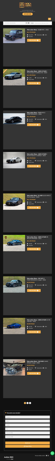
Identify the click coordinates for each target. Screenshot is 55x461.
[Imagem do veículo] (14, 36)
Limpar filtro (28, 446)
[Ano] (27, 428)
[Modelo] (27, 424)
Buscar (27, 443)
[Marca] (27, 421)
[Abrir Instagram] (48, 455)
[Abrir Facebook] (46, 455)
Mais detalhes (33, 40)
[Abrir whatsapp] (52, 453)
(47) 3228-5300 (27, 14)
